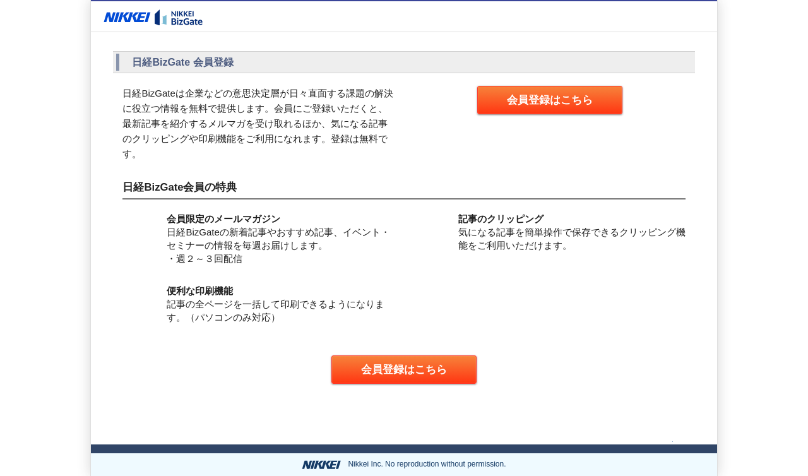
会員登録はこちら (550, 99)
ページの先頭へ (637, 438)
